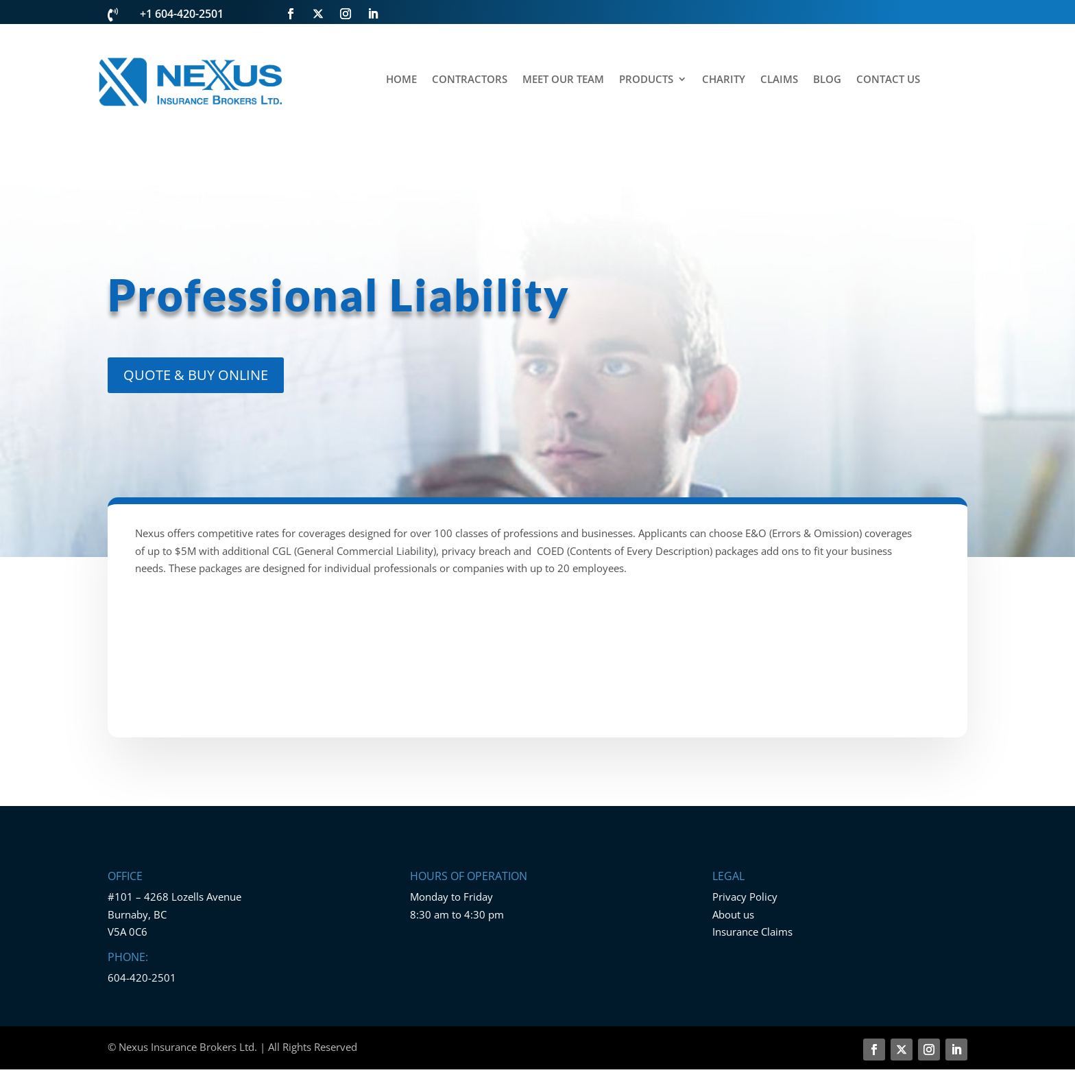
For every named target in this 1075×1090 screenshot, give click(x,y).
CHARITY (723, 80)
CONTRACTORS (469, 80)
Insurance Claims (752, 931)
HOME (401, 80)
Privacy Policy (744, 896)
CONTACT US (888, 80)
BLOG (827, 80)
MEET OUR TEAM (563, 80)
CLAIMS (779, 80)
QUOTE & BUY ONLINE (195, 375)
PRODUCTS (646, 80)
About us (733, 914)
